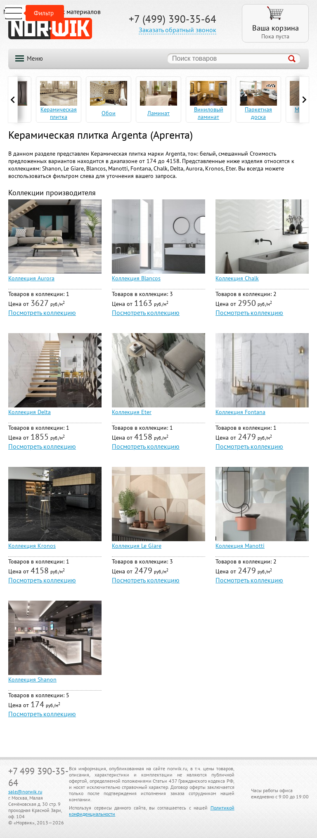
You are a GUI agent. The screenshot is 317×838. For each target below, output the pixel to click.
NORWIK (50, 28)
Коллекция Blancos (136, 278)
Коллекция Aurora (31, 278)
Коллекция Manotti (240, 545)
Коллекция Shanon (32, 679)
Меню (35, 58)
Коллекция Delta (29, 412)
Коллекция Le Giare (136, 545)
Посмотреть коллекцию (42, 312)
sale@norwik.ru (25, 791)
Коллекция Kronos (32, 545)
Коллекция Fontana (240, 412)
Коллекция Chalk (237, 278)
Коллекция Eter (131, 412)
